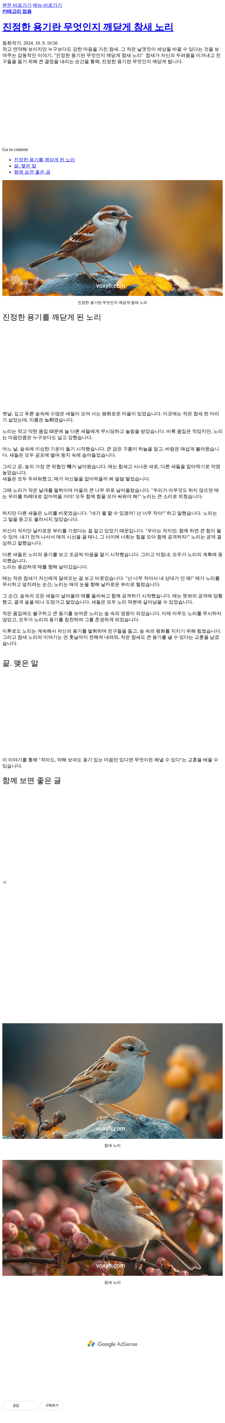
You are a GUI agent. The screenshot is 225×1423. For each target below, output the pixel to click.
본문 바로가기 (17, 5)
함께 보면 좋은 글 (32, 172)
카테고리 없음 (17, 11)
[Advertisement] (112, 106)
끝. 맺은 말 (25, 165)
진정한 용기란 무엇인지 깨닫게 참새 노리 (87, 27)
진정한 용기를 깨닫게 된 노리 (44, 159)
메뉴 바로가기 (47, 5)
